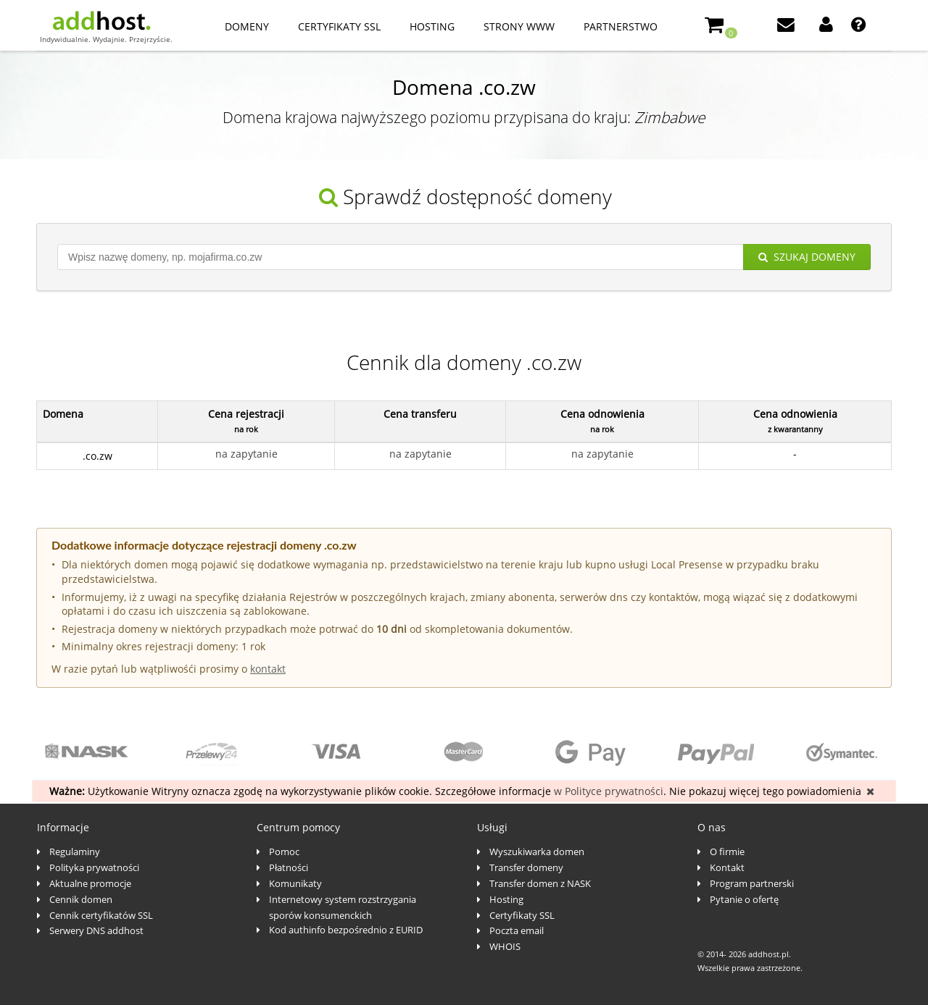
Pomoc (284, 851)
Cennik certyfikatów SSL (101, 915)
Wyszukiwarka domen (536, 851)
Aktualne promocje (90, 883)
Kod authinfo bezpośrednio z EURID (346, 929)
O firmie (727, 851)
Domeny (247, 26)
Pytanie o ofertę (744, 899)
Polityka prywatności (94, 867)
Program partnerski (752, 883)
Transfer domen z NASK (540, 883)
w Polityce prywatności (608, 791)
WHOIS (505, 946)
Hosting (432, 26)
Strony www (519, 26)
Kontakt (727, 867)
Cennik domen (80, 899)
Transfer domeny (526, 867)
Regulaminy (74, 851)
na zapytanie (246, 454)
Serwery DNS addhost (96, 930)
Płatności (288, 867)
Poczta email (516, 930)
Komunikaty (295, 883)
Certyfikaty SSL (339, 26)
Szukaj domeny (807, 257)
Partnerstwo (621, 26)
